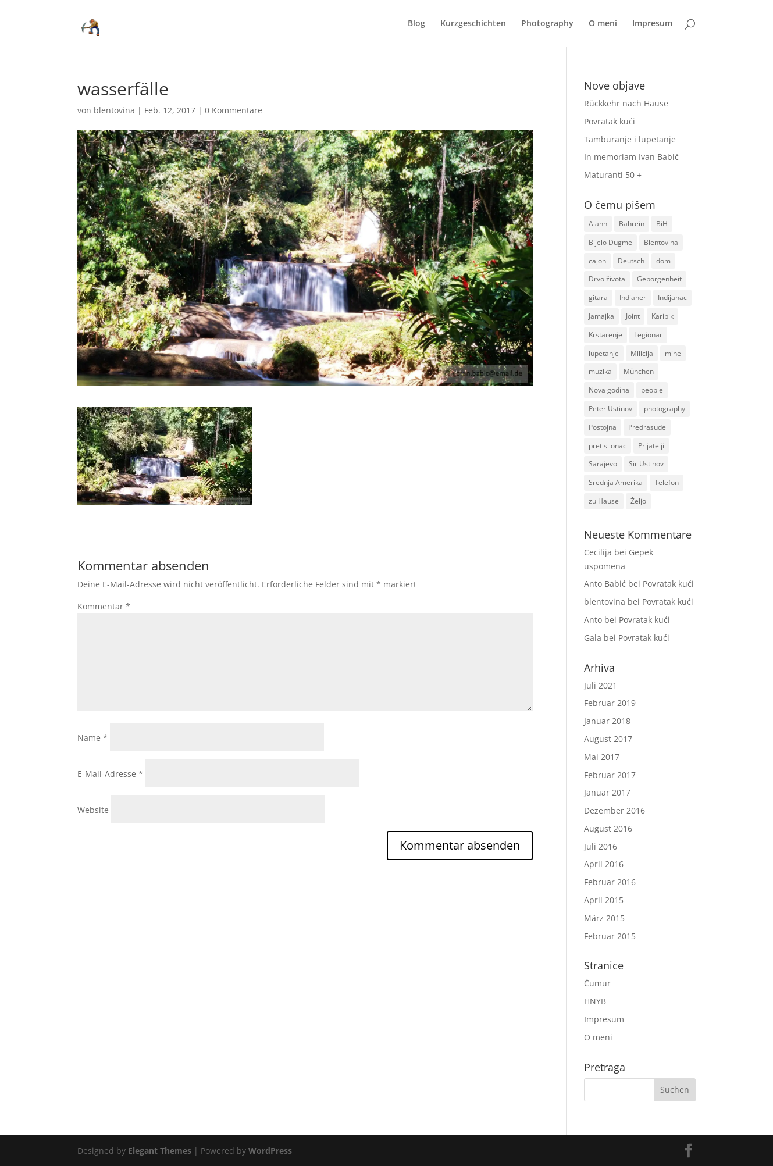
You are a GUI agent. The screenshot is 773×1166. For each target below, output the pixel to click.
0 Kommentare (233, 110)
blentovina (114, 110)
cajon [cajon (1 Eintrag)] (597, 261)
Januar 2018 (607, 720)
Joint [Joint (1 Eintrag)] (633, 316)
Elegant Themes (159, 1150)
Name (92, 737)
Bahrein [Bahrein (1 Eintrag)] (631, 224)
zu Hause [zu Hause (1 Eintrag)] (604, 501)
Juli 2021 (600, 685)
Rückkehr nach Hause (626, 103)
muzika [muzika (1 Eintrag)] (600, 371)
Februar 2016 (610, 881)
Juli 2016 (600, 846)
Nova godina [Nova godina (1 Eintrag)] (609, 390)
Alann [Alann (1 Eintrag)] (598, 224)
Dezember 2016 (614, 810)
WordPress (270, 1150)
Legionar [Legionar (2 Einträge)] (648, 335)
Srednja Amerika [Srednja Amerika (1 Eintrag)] (616, 482)
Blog (416, 23)
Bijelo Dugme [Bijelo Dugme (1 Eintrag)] (610, 242)
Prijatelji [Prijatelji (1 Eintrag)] (651, 446)
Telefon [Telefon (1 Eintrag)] (666, 482)
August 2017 (608, 738)
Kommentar (103, 606)
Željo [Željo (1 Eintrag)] (638, 501)
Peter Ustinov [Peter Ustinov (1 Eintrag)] (610, 408)
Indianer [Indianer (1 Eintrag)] (632, 297)
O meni (603, 23)
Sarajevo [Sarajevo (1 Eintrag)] (603, 464)
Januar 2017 (607, 792)
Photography (547, 23)
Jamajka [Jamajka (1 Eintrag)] (601, 316)
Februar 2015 (610, 936)
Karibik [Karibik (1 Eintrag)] (662, 316)
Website (93, 809)
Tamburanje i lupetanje (630, 139)
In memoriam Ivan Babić (631, 156)
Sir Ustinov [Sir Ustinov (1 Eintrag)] (646, 464)
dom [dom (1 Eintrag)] (663, 261)
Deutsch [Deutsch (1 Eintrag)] (631, 261)
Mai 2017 (601, 756)
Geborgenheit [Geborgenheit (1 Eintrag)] (659, 279)
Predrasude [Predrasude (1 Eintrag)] (647, 427)
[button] (164, 456)
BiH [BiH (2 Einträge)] (662, 224)
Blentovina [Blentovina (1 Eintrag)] (661, 242)
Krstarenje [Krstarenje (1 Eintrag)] (605, 335)
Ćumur (597, 983)
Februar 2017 (610, 774)
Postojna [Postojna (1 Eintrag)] (603, 427)
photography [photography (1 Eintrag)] (664, 408)
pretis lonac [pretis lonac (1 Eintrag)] (607, 446)
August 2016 (608, 828)
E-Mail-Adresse (110, 773)
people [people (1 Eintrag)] (652, 390)
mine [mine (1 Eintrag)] (673, 353)
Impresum (652, 23)
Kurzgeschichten (473, 23)
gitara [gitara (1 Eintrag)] (598, 297)
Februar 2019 (610, 702)
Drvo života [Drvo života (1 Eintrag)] (607, 279)
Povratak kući (609, 121)
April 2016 (604, 863)
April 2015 (604, 899)
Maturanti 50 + (613, 174)
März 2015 (604, 917)
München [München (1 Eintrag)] (639, 371)
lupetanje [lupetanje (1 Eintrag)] (604, 353)
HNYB (595, 1001)
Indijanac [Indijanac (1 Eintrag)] (672, 297)
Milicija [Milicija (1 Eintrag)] (641, 353)
